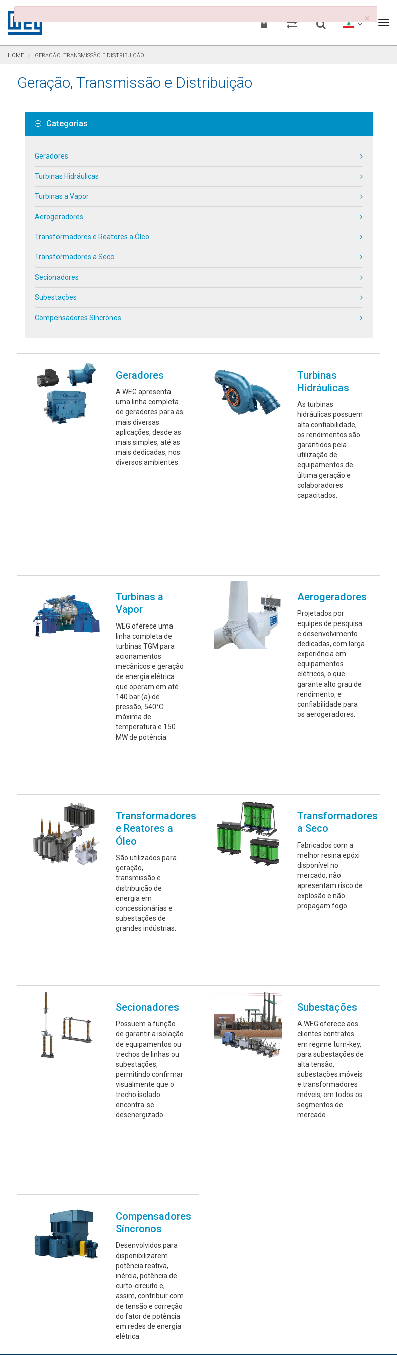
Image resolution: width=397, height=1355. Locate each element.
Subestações (56, 297)
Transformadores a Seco (75, 257)
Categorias (61, 123)
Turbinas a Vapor (62, 196)
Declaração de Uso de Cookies (138, 1331)
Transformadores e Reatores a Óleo (92, 237)
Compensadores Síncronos (78, 318)
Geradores (51, 156)
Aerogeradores (59, 217)
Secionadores (57, 277)
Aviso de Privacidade (46, 1331)
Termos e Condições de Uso (241, 1331)
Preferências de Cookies (208, 1301)
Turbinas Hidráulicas (67, 176)
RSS (299, 1331)
